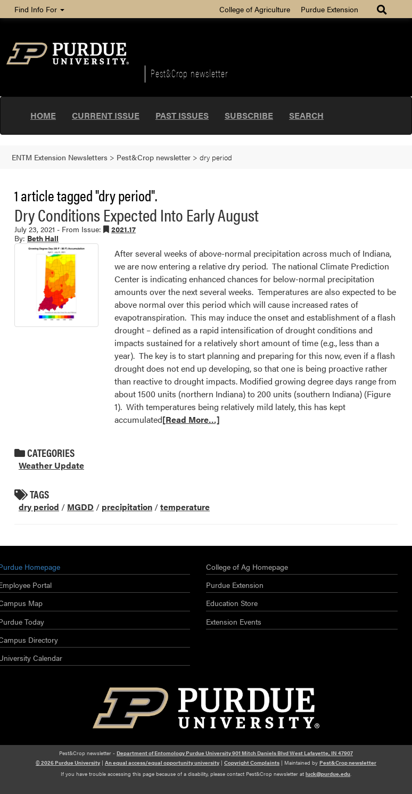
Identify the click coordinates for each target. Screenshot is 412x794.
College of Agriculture (254, 9)
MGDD (80, 507)
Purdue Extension (329, 9)
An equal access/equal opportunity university (162, 762)
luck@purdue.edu (328, 773)
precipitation (127, 507)
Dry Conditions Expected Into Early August (136, 214)
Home (43, 115)
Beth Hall (43, 238)
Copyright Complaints (251, 762)
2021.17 (123, 229)
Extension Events (233, 621)
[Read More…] (191, 419)
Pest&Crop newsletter (189, 73)
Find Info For (39, 9)
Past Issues (182, 115)
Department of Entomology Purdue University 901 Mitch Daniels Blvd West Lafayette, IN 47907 (235, 753)
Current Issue (105, 115)
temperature (185, 507)
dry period (39, 507)
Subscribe (249, 115)
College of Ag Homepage (247, 566)
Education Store (232, 602)
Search (306, 115)
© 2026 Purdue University (68, 762)
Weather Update (51, 465)
